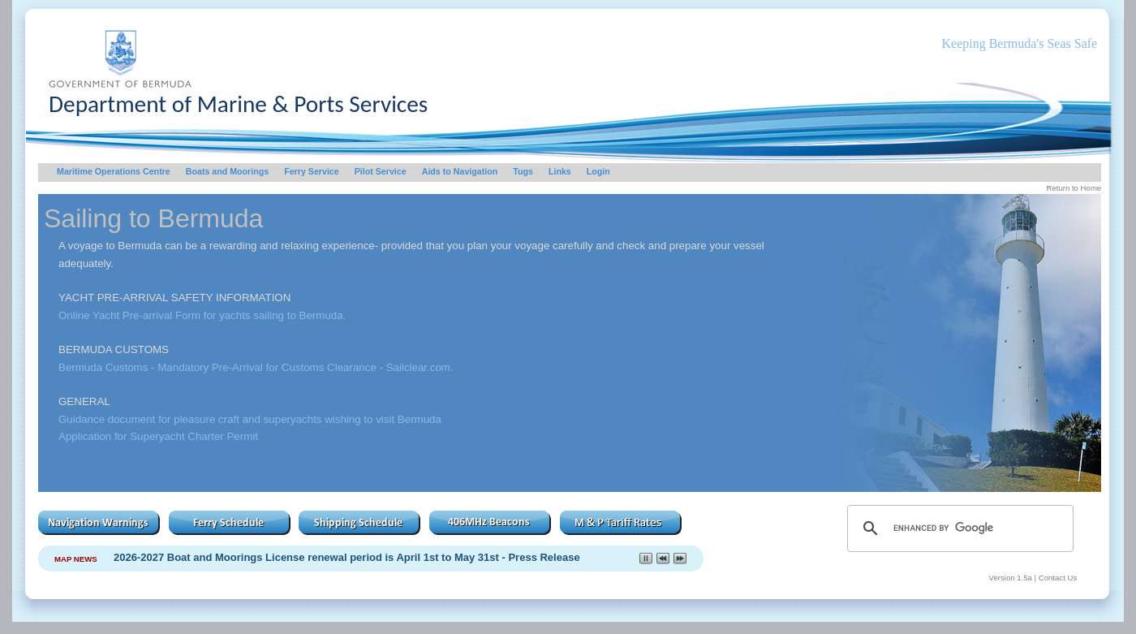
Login (598, 171)
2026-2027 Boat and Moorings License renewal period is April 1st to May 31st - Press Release (347, 557)
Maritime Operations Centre (113, 171)
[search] (958, 528)
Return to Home (1073, 187)
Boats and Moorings (227, 171)
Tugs (523, 171)
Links (560, 171)
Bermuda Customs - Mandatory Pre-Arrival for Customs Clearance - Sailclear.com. (256, 367)
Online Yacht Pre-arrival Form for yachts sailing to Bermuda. (202, 315)
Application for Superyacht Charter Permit (158, 436)
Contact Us (1058, 577)
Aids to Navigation (460, 171)
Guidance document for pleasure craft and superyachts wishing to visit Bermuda (249, 419)
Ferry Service (311, 171)
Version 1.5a (1010, 577)
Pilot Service (381, 171)
